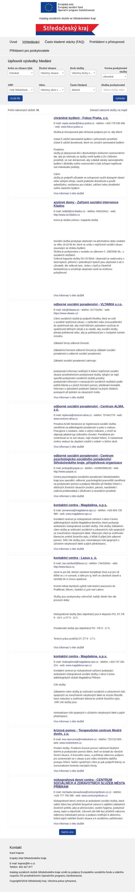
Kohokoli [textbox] (14, 73)
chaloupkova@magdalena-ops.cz (80, 661)
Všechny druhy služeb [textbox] (84, 73)
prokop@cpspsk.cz (72, 468)
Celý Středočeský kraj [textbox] (21, 90)
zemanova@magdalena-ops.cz (79, 510)
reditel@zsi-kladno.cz (73, 211)
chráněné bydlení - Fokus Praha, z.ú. (81, 118)
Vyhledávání (30, 42)
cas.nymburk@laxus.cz (74, 563)
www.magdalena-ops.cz (79, 513)
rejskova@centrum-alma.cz (77, 415)
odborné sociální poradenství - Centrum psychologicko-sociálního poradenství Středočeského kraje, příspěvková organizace (88, 459)
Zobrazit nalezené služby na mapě (108, 110)
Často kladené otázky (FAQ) (64, 42)
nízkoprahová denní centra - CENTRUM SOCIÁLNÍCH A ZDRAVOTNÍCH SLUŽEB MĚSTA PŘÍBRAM (89, 783)
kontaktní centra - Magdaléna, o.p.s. (80, 505)
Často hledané (78, 85)
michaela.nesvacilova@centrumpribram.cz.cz (86, 792)
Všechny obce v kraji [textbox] (52, 90)
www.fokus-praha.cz (72, 126)
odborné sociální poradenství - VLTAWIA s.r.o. (88, 304)
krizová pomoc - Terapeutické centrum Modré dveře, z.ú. (88, 732)
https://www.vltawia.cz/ (66, 313)
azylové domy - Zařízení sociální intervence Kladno (86, 204)
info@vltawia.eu (70, 309)
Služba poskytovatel (113, 85)
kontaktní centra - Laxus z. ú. (75, 558)
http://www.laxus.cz (64, 566)
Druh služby (77, 68)
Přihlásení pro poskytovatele (29, 50)
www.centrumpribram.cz (95, 795)
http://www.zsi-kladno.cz (67, 214)
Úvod (13, 42)
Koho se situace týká (20, 68)
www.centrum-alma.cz (66, 418)
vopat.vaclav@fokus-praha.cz (78, 123)
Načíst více (67, 832)
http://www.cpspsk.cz (65, 471)
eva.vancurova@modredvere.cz (79, 739)
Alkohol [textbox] (76, 90)
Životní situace (47, 68)
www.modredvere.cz (70, 742)
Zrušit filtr (15, 98)
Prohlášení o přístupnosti (107, 42)
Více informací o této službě (69, 193)
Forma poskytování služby (116, 70)
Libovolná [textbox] (108, 76)
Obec (42, 85)
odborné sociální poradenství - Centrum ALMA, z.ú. (89, 408)
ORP (10, 85)
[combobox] (21, 73)
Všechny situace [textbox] (50, 73)
